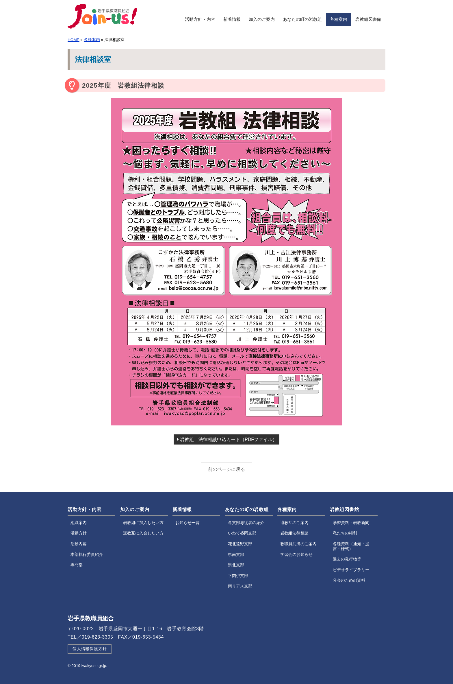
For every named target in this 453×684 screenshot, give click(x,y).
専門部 (76, 565)
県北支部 (236, 565)
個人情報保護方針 (90, 649)
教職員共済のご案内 (298, 544)
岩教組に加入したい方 (143, 523)
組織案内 (78, 523)
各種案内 (338, 19)
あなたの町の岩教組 (302, 19)
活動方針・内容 (200, 19)
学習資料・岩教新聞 (351, 523)
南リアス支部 (240, 586)
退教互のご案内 (294, 523)
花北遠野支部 (240, 544)
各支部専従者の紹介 (246, 523)
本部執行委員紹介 (86, 554)
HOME (73, 40)
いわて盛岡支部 (242, 533)
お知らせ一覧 (187, 523)
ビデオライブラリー (351, 570)
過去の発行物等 (347, 559)
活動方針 (78, 533)
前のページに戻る (226, 469)
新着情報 (232, 19)
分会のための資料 (349, 580)
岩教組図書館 (368, 19)
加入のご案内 (262, 19)
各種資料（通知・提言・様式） (351, 546)
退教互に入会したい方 (143, 533)
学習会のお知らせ (296, 554)
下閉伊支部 (238, 576)
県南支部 (236, 554)
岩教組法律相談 (294, 533)
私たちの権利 (345, 533)
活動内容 (78, 544)
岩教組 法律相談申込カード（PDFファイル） (227, 439)
